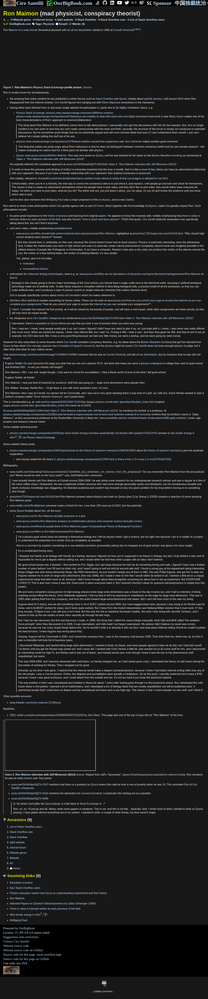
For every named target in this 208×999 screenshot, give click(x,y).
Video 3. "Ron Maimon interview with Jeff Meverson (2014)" (50, 159)
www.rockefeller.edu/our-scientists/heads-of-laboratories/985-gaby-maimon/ (143, 418)
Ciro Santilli (23, 3)
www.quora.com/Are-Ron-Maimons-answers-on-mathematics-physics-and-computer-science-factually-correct (79, 521)
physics (106, 199)
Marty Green (176, 116)
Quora (122, 98)
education (15, 228)
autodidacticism (63, 228)
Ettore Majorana (111, 102)
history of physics (58, 215)
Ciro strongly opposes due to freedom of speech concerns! (60, 345)
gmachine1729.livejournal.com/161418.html (158, 233)
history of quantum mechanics (165, 450)
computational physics (35, 268)
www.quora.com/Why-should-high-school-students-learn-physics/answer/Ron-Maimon (65, 233)
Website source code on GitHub (23, 950)
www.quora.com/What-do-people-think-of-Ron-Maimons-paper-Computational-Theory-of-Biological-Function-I (79, 526)
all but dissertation (81, 30)
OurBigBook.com (69, 3)
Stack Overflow (86, 19)
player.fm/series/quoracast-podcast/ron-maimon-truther (154, 774)
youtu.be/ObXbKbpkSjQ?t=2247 (29, 784)
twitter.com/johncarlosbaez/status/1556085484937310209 (50, 715)
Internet (98, 304)
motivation (29, 263)
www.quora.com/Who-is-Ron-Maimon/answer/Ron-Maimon (50, 531)
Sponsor (159, 3)
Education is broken (21, 882)
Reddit (70, 505)
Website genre (22, 19)
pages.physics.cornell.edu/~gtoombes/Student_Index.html (36, 405)
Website (14, 858)
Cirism (100, 205)
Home (15, 868)
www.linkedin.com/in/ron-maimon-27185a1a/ (35, 702)
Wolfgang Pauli (54, 199)
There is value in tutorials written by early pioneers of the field (45, 908)
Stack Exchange (89, 803)
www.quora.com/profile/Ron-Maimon (46, 155)
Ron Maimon (71, 13)
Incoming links (22, 876)
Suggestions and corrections (20, 937)
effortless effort (18, 300)
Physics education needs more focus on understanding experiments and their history (58, 893)
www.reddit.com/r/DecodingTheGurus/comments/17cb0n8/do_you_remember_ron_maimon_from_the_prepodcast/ (76, 471)
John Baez (94, 715)
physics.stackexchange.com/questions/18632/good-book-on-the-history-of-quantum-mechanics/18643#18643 (73, 450)
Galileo (130, 199)
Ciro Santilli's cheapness (47, 318)
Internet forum (44, 19)
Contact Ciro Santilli (16, 941)
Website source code (16, 945)
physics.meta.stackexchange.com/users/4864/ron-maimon (79, 113)
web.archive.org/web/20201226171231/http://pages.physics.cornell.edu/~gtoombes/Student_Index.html (95, 402)
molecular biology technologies (45, 274)
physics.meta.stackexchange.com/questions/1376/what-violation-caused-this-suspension (67, 141)
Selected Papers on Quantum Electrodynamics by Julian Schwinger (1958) (53, 903)
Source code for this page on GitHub (26, 959)
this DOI (21, 963)
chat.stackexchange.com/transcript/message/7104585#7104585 (40, 354)
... (7, 19)
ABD (22, 367)
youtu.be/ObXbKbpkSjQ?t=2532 (29, 793)
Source (87, 87)
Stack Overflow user (112, 19)
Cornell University (123, 30)
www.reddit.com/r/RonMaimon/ (27, 505)
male (26, 30)
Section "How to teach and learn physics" (96, 219)
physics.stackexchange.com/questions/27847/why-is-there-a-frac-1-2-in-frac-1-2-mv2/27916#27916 (114, 459)
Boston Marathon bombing (167, 155)
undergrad (156, 363)
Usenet (49, 674)
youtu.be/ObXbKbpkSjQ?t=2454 (100, 318)
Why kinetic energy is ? (29, 914)
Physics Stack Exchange (48, 87)
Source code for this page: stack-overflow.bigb (32, 954)
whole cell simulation (69, 295)
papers (102, 215)
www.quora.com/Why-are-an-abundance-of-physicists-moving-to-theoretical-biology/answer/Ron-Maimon (140, 274)
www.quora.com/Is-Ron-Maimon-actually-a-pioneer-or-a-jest (50, 516)
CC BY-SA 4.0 (24, 932)
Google (140, 715)
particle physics (153, 98)
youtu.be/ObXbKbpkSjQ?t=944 (84, 164)
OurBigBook (27, 928)
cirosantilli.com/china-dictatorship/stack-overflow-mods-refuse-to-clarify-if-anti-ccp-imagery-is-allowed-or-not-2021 (103, 178)
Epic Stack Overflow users (25, 888)
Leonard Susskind (91, 793)
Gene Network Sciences (48, 396)
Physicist (48, 24)
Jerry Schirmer (133, 141)
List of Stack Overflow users (147, 19)
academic (61, 382)
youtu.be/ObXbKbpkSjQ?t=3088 (29, 798)
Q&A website (64, 19)
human (34, 30)
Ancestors (17, 820)
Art (11, 863)
